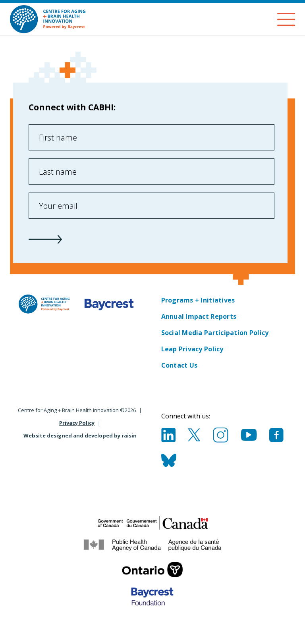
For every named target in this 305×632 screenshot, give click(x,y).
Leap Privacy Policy (192, 349)
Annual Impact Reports (199, 316)
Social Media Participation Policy (215, 332)
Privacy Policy (77, 422)
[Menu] (286, 19)
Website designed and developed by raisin (80, 435)
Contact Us (179, 365)
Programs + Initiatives (198, 300)
